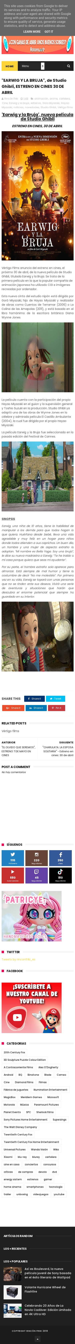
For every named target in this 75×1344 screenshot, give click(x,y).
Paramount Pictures (46, 1104)
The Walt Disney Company (20, 1127)
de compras (25, 1172)
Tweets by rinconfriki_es (18, 959)
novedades (32, 107)
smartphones (35, 1187)
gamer (48, 1179)
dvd (54, 1172)
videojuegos (40, 1194)
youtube (59, 1194)
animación (41, 98)
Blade (47, 1074)
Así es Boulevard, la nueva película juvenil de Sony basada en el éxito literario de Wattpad (48, 1273)
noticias (19, 107)
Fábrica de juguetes (16, 1089)
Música (24, 1104)
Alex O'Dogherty (48, 1067)
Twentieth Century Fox (18, 1134)
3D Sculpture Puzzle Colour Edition (25, 1060)
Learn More (32, 31)
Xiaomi (8, 1157)
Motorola (9, 1104)
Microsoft (53, 1097)
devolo (42, 1172)
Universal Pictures (15, 1149)
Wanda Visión (39, 1149)
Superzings (59, 1119)
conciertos (31, 1164)
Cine (5, 103)
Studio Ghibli (48, 107)
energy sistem (13, 1179)
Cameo (61, 1074)
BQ (20, 1074)
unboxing (22, 1194)
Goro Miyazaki (51, 103)
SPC (28, 1112)
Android (8, 1074)
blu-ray (22, 1157)
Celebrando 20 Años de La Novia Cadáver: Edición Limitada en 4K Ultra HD (48, 1310)
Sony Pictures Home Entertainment (25, 1119)
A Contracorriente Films (18, 1067)
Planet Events (12, 1112)
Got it (49, 31)
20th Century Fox (14, 1052)
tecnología (55, 1187)
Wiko (56, 1149)
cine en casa (11, 1164)
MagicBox (9, 1097)
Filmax (43, 1082)
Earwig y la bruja (19, 103)
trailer (7, 1194)
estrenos (36, 103)
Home (10, 66)
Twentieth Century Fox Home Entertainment (31, 1142)
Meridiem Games (31, 1097)
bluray (36, 1157)
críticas (8, 1172)
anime (54, 98)
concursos (49, 1164)
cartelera (64, 98)
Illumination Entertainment (50, 1089)
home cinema (12, 1187)
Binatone (33, 1074)
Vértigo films (65, 107)
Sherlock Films (45, 1112)
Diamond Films (24, 1082)
